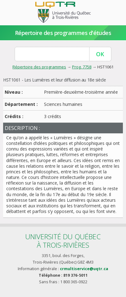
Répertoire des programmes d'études (63, 33)
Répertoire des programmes (39, 67)
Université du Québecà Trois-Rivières (63, 241)
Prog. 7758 (81, 67)
